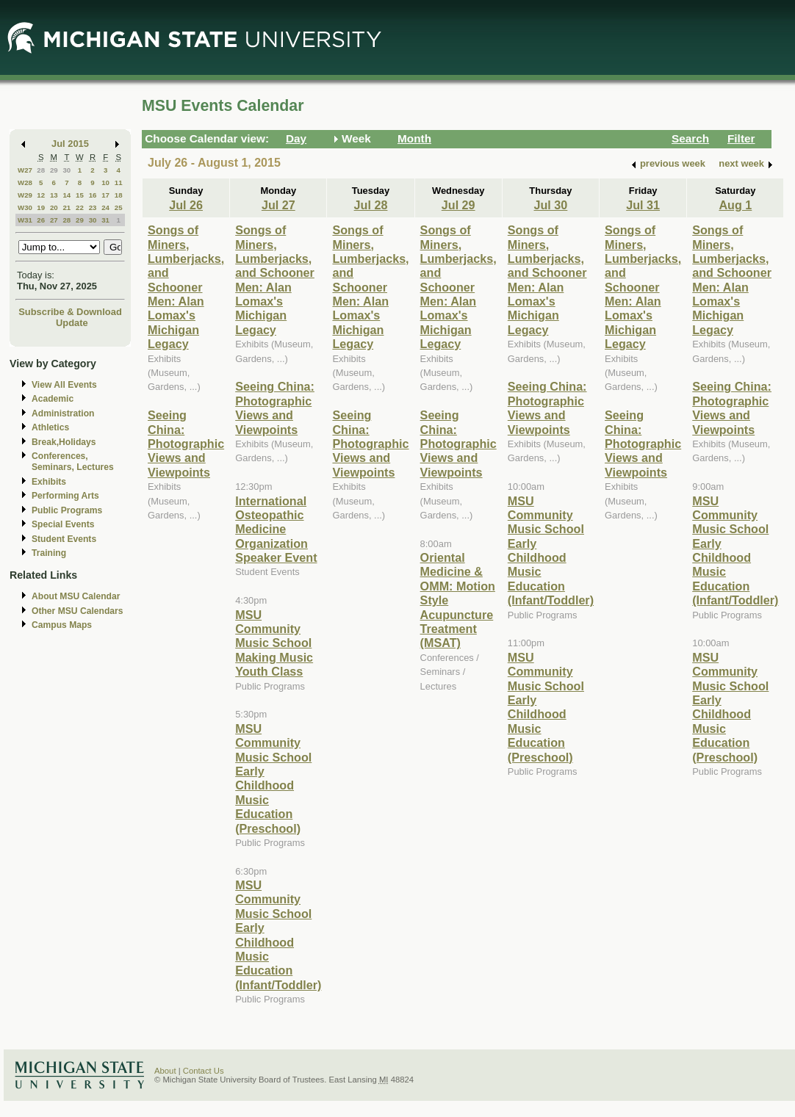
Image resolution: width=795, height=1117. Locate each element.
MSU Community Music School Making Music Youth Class (274, 643)
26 (41, 220)
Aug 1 (735, 205)
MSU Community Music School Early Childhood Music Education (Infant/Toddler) (278, 934)
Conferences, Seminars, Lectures (73, 461)
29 (54, 170)
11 (119, 182)
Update (72, 322)
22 (80, 207)
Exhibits (49, 482)
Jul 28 (371, 205)
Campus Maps (62, 625)
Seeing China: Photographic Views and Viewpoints (186, 443)
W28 (25, 182)
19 (41, 207)
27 (54, 220)
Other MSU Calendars (77, 611)
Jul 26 (186, 205)
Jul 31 (643, 205)
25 (119, 207)
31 (105, 220)
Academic (52, 399)
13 (54, 195)
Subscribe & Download (70, 311)
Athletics (50, 427)
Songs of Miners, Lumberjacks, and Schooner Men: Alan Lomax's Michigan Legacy (186, 286)
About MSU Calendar (76, 596)
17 (105, 195)
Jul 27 (278, 205)
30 (66, 170)
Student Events (64, 539)
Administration (63, 413)
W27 (25, 170)
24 (105, 207)
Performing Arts (65, 496)
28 (41, 170)
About (165, 1070)
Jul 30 (551, 205)
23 (93, 207)
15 (80, 195)
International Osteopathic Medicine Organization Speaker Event (276, 529)
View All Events (64, 385)
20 (54, 207)
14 (66, 195)
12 (41, 195)
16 (93, 195)
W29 (25, 195)
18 (119, 195)
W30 (25, 207)
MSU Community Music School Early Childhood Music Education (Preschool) (273, 778)
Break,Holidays (64, 442)
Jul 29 (458, 205)
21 (66, 207)
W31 (25, 220)
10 (105, 182)
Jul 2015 (70, 143)
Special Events (63, 524)
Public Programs (67, 510)
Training (49, 553)
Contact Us (203, 1070)
